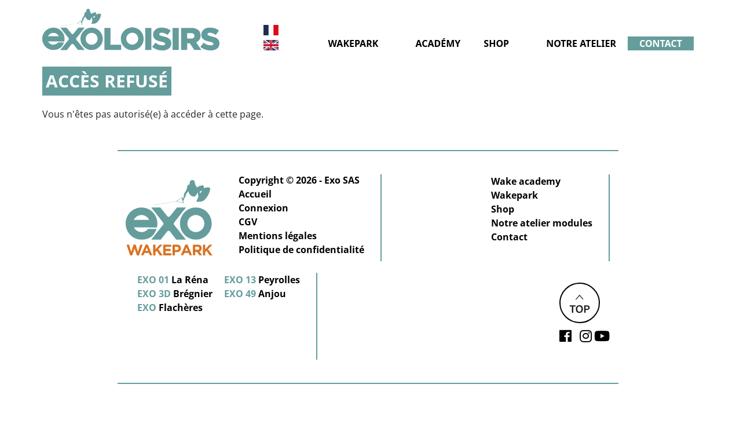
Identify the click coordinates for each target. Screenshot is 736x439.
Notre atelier (581, 43)
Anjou (255, 293)
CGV (248, 221)
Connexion (263, 208)
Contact (660, 43)
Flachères (170, 307)
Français (270, 30)
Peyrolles (262, 279)
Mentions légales (278, 235)
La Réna (172, 279)
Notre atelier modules (541, 223)
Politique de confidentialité (301, 249)
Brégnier (175, 293)
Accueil (255, 194)
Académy (437, 43)
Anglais (271, 45)
